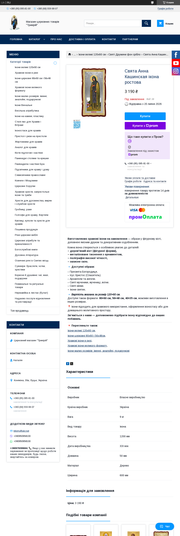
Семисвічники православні (30, 175)
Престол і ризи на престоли (31, 136)
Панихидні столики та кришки (32, 158)
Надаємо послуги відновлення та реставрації (32, 300)
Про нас (56, 39)
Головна (16, 39)
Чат (165, 526)
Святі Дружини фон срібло (124, 54)
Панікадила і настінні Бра (29, 164)
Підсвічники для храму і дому (32, 169)
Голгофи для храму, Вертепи (31, 215)
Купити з (145, 125)
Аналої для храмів (26, 147)
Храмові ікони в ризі (79, 340)
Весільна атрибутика (27, 110)
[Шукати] (146, 23)
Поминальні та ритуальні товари (29, 286)
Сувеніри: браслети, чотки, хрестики (30, 268)
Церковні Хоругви (25, 186)
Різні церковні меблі (26, 235)
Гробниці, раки (23, 209)
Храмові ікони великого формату (87, 345)
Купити (145, 116)
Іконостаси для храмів (28, 130)
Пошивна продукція (26, 229)
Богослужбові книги (26, 249)
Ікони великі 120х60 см (92, 54)
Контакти (109, 39)
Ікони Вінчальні (23, 105)
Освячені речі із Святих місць (32, 260)
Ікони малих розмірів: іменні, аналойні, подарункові (98, 350)
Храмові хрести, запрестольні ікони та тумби (32, 193)
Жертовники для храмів (28, 141)
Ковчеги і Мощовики (26, 180)
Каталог (34, 39)
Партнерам (130, 39)
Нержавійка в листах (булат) (31, 292)
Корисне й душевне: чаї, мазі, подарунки (31, 277)
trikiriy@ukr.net (21, 430)
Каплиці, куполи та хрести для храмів (32, 222)
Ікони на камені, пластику (29, 116)
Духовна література (26, 255)
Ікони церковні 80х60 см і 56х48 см (33, 80)
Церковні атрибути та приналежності (27, 242)
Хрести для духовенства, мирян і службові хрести (33, 202)
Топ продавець (19, 310)
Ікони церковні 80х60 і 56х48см (86, 335)
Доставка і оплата (82, 39)
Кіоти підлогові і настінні (29, 152)
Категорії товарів (20, 61)
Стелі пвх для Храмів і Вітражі (28, 123)
